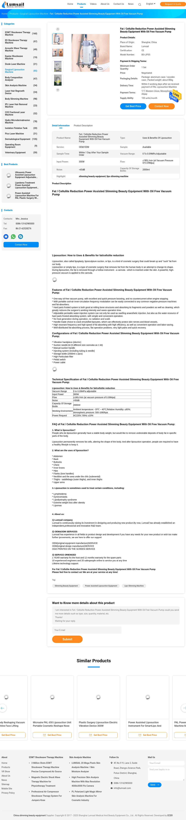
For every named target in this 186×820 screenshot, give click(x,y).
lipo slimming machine (134, 586)
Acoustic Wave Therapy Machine (21, 49)
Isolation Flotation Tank (21, 128)
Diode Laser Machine (21, 64)
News (4, 780)
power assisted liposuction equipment (101, 586)
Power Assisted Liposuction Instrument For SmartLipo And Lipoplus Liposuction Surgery (20, 726)
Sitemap (5, 784)
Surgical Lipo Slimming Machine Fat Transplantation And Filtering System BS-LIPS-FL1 (160, 726)
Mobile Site (7, 788)
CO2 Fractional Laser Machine (21, 113)
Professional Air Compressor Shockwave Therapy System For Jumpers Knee (46, 795)
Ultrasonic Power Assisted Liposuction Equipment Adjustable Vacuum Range (25, 174)
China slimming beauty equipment (29, 815)
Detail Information (61, 125)
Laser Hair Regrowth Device (21, 92)
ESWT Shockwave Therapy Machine (21, 33)
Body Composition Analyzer (21, 78)
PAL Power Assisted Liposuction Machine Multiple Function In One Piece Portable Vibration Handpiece (69, 726)
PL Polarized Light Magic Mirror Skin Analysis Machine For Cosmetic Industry (87, 795)
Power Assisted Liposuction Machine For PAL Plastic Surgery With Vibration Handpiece (27, 195)
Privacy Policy (8, 793)
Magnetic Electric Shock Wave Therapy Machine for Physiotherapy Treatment (45, 781)
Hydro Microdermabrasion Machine (21, 121)
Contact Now (21, 244)
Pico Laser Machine (21, 133)
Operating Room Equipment (21, 145)
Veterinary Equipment (21, 152)
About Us (6, 776)
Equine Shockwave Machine (21, 57)
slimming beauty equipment (66, 586)
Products (6, 767)
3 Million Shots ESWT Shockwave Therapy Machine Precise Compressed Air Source (46, 767)
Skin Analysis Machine (21, 85)
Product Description (83, 125)
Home (4, 763)
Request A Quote (173, 4)
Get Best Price (133, 106)
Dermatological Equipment (21, 139)
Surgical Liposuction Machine (21, 70)
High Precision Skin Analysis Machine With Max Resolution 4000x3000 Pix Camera (86, 781)
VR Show (6, 771)
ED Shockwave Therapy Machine (21, 41)
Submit (67, 639)
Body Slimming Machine (21, 98)
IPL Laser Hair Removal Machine (21, 105)
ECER (170, 815)
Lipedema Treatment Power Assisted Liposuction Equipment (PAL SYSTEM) (26, 185)
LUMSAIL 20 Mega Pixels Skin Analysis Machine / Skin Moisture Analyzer (86, 767)
